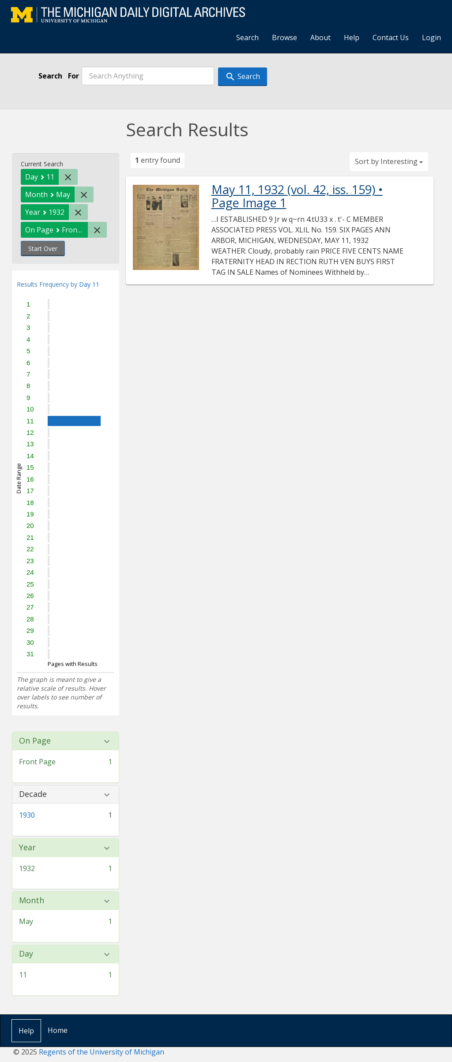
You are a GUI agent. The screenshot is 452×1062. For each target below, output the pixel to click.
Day (26, 954)
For (73, 76)
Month (31, 900)
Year (27, 847)
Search (247, 37)
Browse (284, 37)
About (320, 37)
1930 (27, 815)
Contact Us (391, 37)
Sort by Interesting (389, 161)
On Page (35, 741)
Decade (33, 794)
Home (58, 1030)
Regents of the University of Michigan (101, 1052)
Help (351, 37)
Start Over (42, 248)
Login (431, 37)
